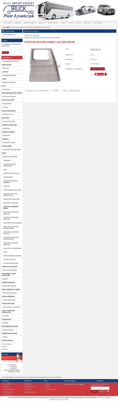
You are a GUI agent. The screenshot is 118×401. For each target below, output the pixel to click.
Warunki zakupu (7, 392)
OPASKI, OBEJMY (8, 177)
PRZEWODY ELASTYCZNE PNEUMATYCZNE (10, 194)
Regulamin (6, 387)
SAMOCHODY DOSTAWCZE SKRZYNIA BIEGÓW (11, 238)
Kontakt (47, 387)
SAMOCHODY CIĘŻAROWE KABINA (50, 38)
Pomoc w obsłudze (50, 389)
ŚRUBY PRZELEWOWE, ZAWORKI (12, 256)
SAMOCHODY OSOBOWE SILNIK (12, 248)
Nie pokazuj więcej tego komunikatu (59, 399)
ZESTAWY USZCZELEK (9, 259)
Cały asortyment (7, 344)
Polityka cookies (7, 395)
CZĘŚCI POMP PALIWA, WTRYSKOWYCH (9, 165)
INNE (4, 170)
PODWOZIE (6, 186)
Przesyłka (56, 90)
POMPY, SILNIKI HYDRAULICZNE (12, 190)
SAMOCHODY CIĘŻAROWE (10, 203)
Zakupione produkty (30, 392)
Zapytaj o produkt (74, 90)
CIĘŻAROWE (6, 160)
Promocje (5, 349)
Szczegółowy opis (31, 90)
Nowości (4, 346)
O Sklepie (47, 384)
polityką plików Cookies (103, 397)
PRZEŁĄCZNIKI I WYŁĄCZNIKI (11, 199)
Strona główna (7, 384)
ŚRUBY (5, 252)
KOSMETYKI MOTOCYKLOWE (11, 173)
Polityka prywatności (9, 389)
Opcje (65, 90)
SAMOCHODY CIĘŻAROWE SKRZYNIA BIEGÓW (10, 227)
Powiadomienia (43, 90)
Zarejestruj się (29, 387)
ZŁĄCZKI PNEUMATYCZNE (10, 263)
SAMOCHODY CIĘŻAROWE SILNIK (12, 223)
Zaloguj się (28, 384)
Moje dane (28, 389)
